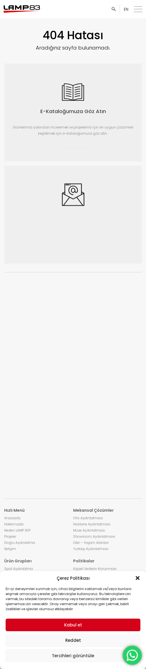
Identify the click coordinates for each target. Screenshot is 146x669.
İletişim (10, 548)
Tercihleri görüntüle (73, 656)
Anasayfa (12, 518)
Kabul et (73, 625)
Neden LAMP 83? (17, 530)
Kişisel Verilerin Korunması (95, 568)
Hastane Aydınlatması (91, 524)
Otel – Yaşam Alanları (91, 542)
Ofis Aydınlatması (88, 518)
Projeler (10, 536)
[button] (137, 578)
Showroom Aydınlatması (94, 536)
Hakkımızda (14, 524)
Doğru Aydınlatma (19, 542)
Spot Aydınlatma (18, 568)
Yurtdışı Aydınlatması (90, 548)
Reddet (73, 640)
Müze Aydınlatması (89, 530)
